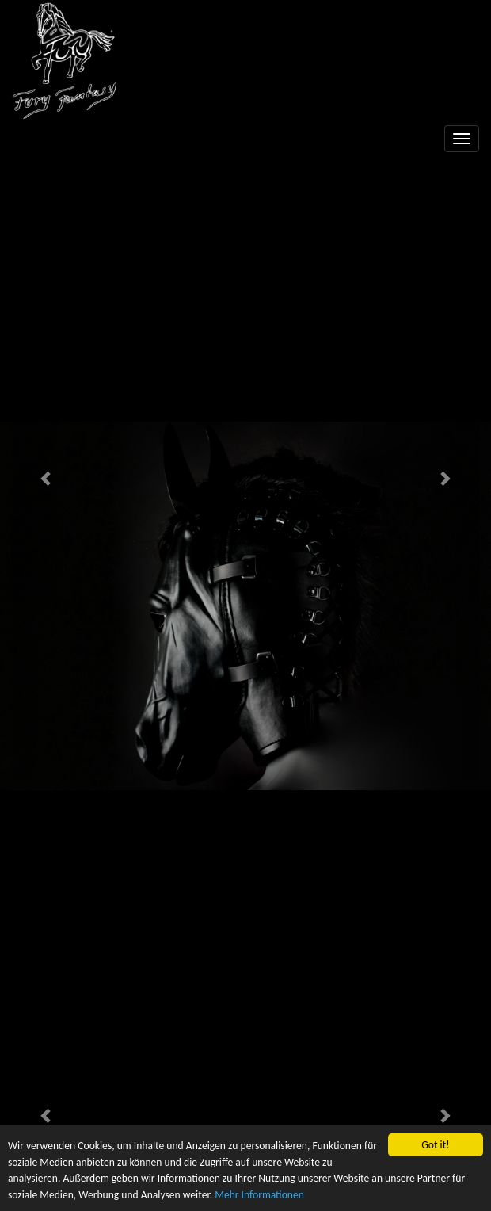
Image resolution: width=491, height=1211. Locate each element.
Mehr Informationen (259, 1194)
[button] (47, 478)
